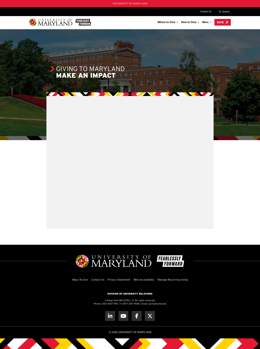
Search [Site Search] (224, 11)
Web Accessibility (143, 280)
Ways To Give (80, 280)
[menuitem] (168, 22)
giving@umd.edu (157, 304)
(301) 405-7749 (110, 304)
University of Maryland (130, 3)
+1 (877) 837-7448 (129, 304)
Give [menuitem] (222, 22)
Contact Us (205, 11)
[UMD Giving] (60, 22)
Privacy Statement (119, 280)
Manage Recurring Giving (173, 280)
